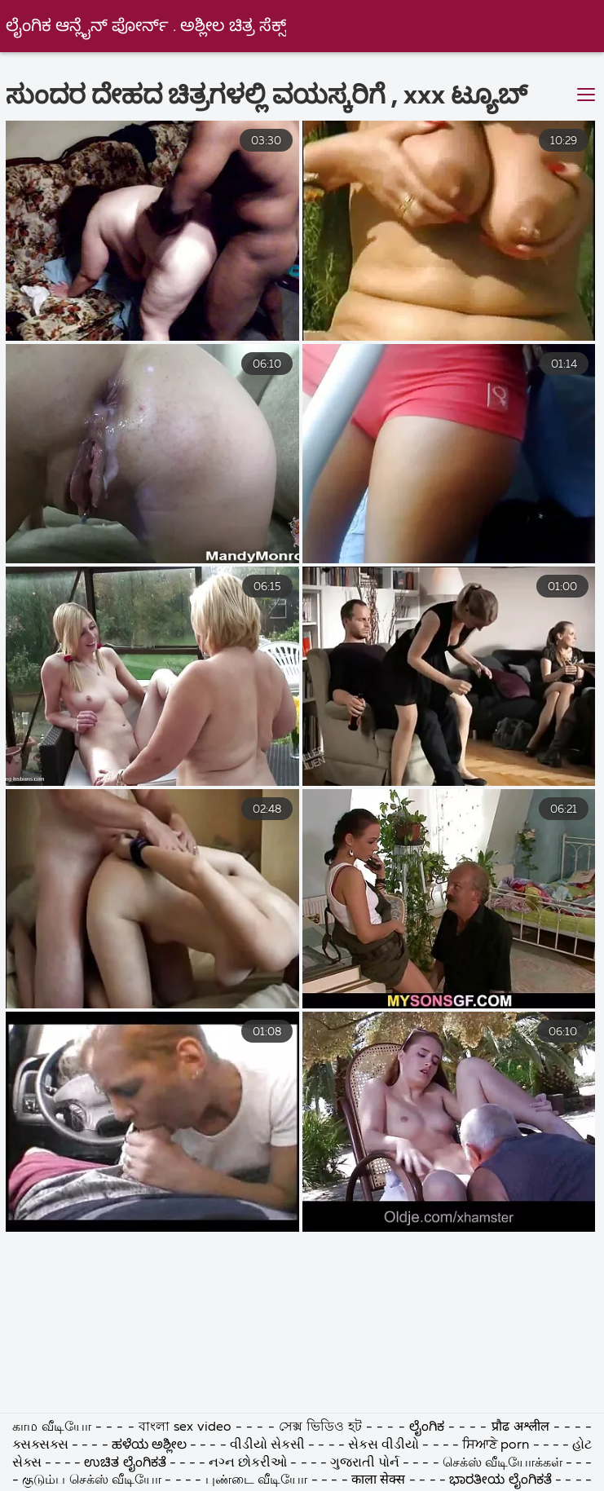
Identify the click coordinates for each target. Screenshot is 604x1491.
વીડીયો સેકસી (267, 1445)
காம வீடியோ (51, 1427)
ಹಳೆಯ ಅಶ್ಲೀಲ (149, 1445)
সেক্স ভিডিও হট (322, 1427)
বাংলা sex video (187, 1427)
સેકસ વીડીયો (383, 1445)
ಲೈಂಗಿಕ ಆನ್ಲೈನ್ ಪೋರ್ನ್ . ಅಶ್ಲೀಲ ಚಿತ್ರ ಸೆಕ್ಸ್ (146, 26)
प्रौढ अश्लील (522, 1427)
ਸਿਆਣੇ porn (497, 1445)
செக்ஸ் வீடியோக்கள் (504, 1463)
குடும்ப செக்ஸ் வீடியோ (91, 1480)
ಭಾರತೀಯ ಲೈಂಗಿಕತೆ (500, 1480)
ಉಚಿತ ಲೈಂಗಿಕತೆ (124, 1463)
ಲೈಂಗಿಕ (426, 1427)
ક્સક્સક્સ (42, 1445)
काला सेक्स (378, 1480)
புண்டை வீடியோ (256, 1480)
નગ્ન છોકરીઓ (249, 1463)
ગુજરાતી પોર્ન (364, 1463)
